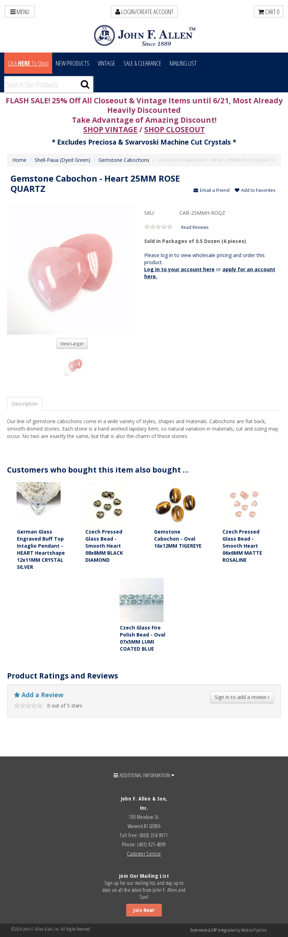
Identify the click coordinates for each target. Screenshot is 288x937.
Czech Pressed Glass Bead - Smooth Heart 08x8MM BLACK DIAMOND (104, 545)
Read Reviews (195, 227)
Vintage (106, 63)
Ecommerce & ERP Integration (213, 930)
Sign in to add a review (242, 697)
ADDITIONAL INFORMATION (144, 775)
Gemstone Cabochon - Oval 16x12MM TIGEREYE (178, 538)
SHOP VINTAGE (110, 129)
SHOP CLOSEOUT (174, 129)
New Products (73, 63)
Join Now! (143, 910)
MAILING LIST (183, 63)
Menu (19, 11)
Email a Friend (211, 190)
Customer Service (144, 853)
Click (28, 63)
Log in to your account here (179, 269)
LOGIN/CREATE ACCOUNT (144, 11)
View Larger (72, 343)
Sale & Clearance (142, 63)
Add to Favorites (255, 190)
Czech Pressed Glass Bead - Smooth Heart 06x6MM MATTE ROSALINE (242, 545)
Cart (268, 11)
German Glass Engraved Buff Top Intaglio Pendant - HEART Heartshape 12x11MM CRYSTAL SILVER (41, 549)
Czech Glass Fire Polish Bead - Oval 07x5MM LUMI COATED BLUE (142, 638)
